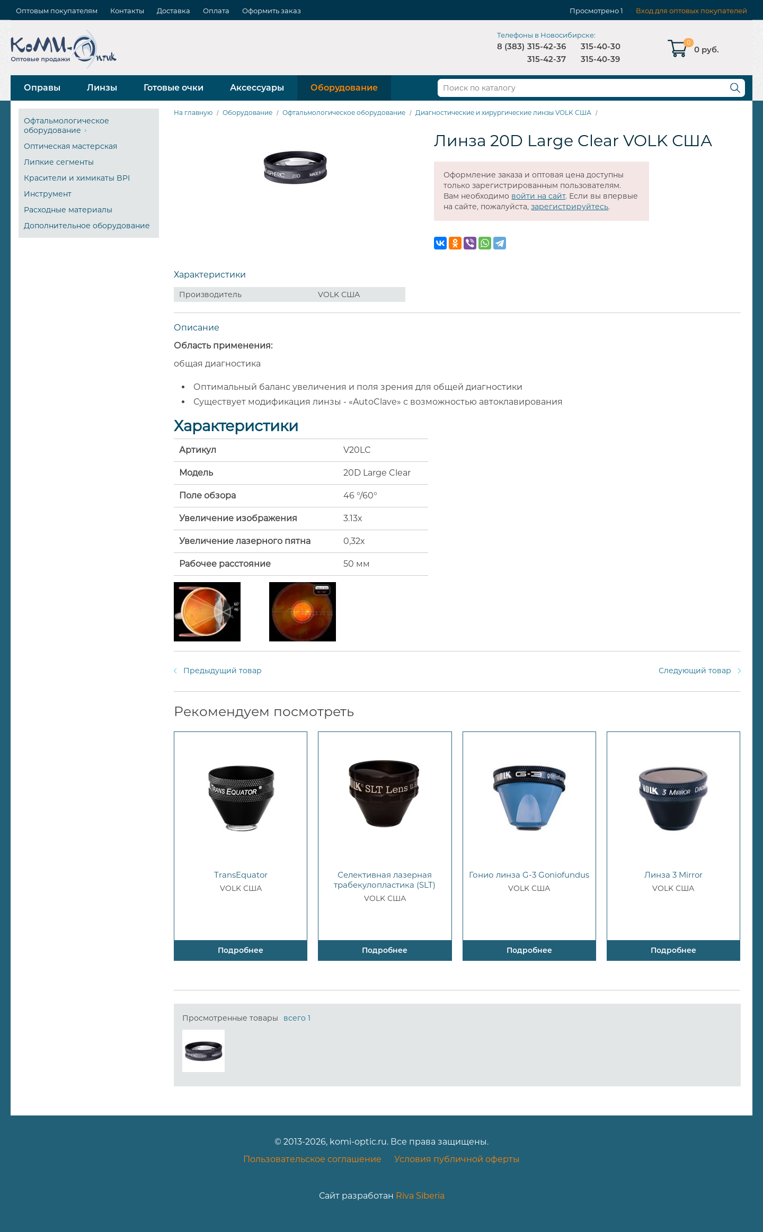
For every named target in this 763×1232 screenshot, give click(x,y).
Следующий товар (695, 670)
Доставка (173, 10)
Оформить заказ (271, 10)
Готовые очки (173, 88)
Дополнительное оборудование (87, 225)
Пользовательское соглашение (312, 1159)
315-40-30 (600, 46)
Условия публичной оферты (457, 1159)
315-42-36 (546, 46)
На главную (193, 113)
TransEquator (241, 875)
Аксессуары (257, 88)
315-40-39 (600, 59)
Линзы (102, 88)
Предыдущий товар (222, 670)
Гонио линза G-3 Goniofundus (529, 875)
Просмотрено (594, 10)
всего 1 (296, 1018)
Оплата (216, 10)
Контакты (127, 10)
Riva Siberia (420, 1196)
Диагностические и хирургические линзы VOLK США (503, 113)
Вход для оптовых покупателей (691, 10)
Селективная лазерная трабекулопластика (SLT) (385, 880)
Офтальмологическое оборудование (66, 125)
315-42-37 (546, 59)
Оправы (42, 88)
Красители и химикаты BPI (77, 178)
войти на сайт (538, 196)
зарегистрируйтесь (569, 206)
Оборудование (344, 88)
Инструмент (48, 194)
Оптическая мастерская (70, 146)
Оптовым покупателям (56, 10)
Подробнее (240, 950)
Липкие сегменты (59, 162)
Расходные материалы (68, 210)
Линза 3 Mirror (673, 875)
